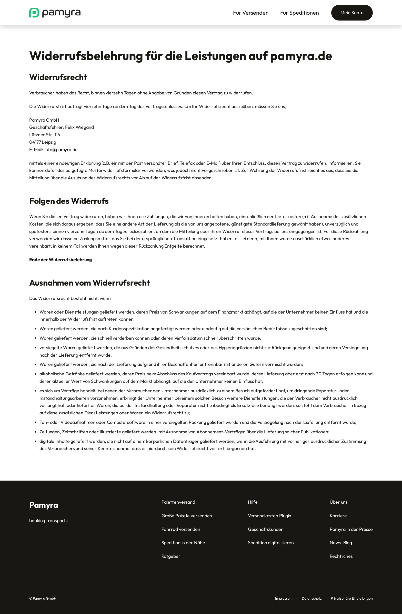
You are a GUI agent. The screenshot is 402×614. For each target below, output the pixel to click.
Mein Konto (352, 12)
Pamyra (43, 505)
